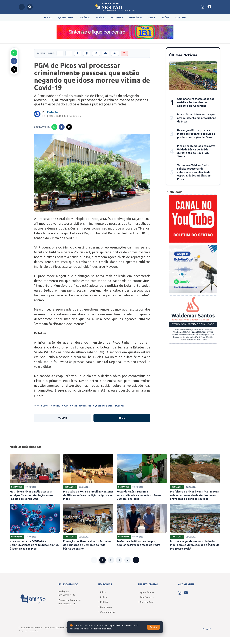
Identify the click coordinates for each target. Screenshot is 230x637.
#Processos (85, 406)
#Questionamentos (103, 406)
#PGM (65, 406)
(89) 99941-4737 (66, 595)
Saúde (165, 17)
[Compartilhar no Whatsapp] (14, 53)
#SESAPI (119, 406)
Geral (151, 17)
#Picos (73, 406)
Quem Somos (65, 17)
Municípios (135, 17)
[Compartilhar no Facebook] (14, 61)
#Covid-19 (46, 406)
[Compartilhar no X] (14, 69)
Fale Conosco (146, 597)
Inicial (48, 17)
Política (85, 17)
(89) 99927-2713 (66, 603)
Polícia (100, 17)
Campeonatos (106, 612)
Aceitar (153, 627)
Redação (52, 112)
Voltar (62, 418)
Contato (180, 17)
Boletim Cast (146, 602)
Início (122, 418)
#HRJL (56, 406)
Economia (117, 17)
